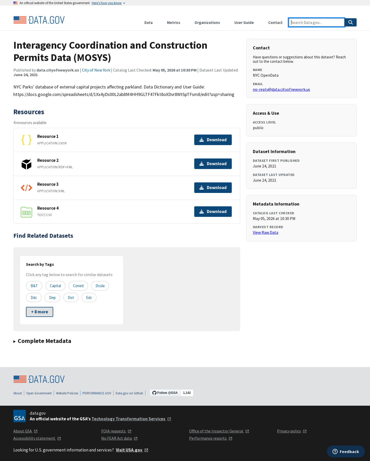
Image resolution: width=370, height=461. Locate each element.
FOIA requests (116, 430)
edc (89, 297)
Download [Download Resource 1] (213, 140)
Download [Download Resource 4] (213, 211)
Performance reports (211, 438)
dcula (100, 285)
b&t (34, 285)
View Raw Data (265, 232)
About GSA (25, 430)
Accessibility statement (37, 438)
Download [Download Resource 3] (213, 187)
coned (78, 285)
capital (55, 285)
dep (52, 297)
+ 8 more (39, 312)
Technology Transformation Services (131, 419)
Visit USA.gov (132, 450)
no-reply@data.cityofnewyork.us (281, 89)
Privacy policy (292, 430)
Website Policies (67, 393)
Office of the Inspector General (219, 430)
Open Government (39, 393)
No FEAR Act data (119, 438)
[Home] (39, 20)
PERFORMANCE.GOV (96, 393)
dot (71, 297)
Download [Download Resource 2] (213, 163)
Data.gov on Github (129, 393)
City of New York (96, 70)
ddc (34, 297)
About (17, 393)
